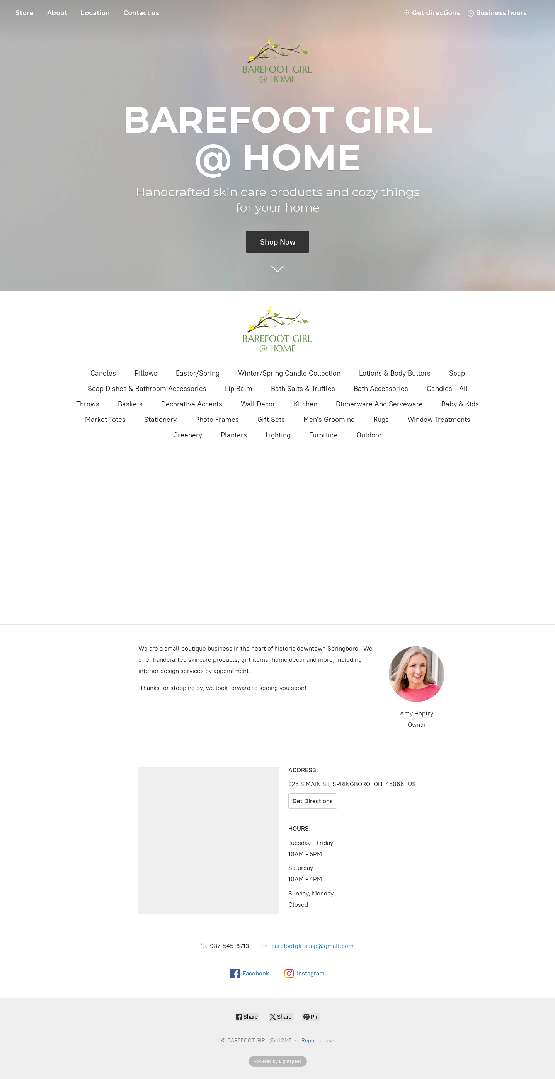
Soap (457, 373)
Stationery (160, 419)
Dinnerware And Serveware (379, 404)
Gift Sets (271, 419)
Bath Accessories (381, 388)
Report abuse (317, 1040)
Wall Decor (258, 404)
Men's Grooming (329, 419)
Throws (87, 404)
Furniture (323, 435)
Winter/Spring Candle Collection (289, 373)
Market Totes (105, 419)
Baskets (130, 404)
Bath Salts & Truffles (303, 388)
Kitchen (305, 404)
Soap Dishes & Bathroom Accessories (147, 388)
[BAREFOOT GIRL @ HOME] (277, 329)
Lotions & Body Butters (395, 373)
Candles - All (447, 388)
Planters (234, 435)
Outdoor (369, 435)
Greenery (187, 435)
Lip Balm (238, 388)
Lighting (278, 435)
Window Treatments (438, 419)
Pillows (145, 373)
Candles (103, 373)
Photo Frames (217, 419)
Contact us (141, 13)
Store (24, 13)
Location (95, 13)
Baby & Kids (460, 404)
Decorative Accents (191, 404)
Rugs (381, 419)
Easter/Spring (198, 373)
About (57, 13)
